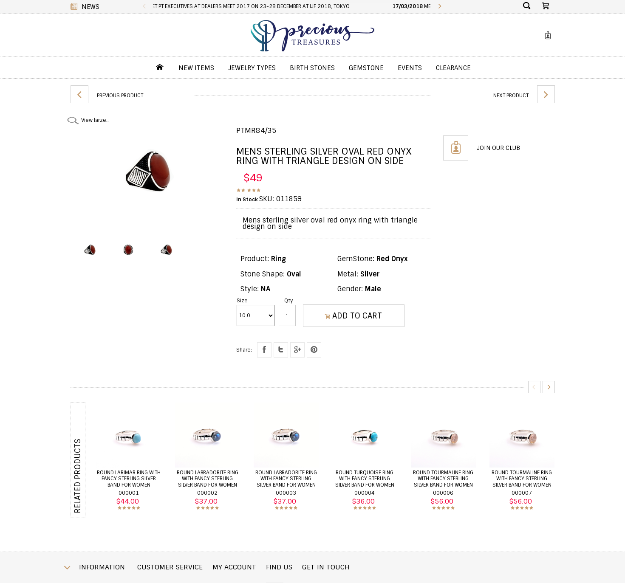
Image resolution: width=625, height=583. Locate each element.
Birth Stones (312, 68)
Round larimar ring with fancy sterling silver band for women (129, 478)
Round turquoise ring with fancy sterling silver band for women (364, 478)
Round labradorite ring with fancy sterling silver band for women (207, 478)
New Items (196, 68)
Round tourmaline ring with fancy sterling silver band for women (443, 478)
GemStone (366, 68)
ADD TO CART (353, 316)
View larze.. (95, 120)
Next (439, 6)
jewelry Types (252, 68)
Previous (145, 6)
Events (410, 68)
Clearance (453, 68)
